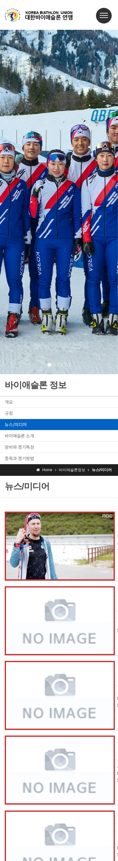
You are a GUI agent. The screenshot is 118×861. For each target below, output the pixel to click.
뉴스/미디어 (16, 424)
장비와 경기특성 (19, 447)
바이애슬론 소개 (19, 436)
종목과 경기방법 (19, 458)
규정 (9, 413)
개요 (9, 402)
